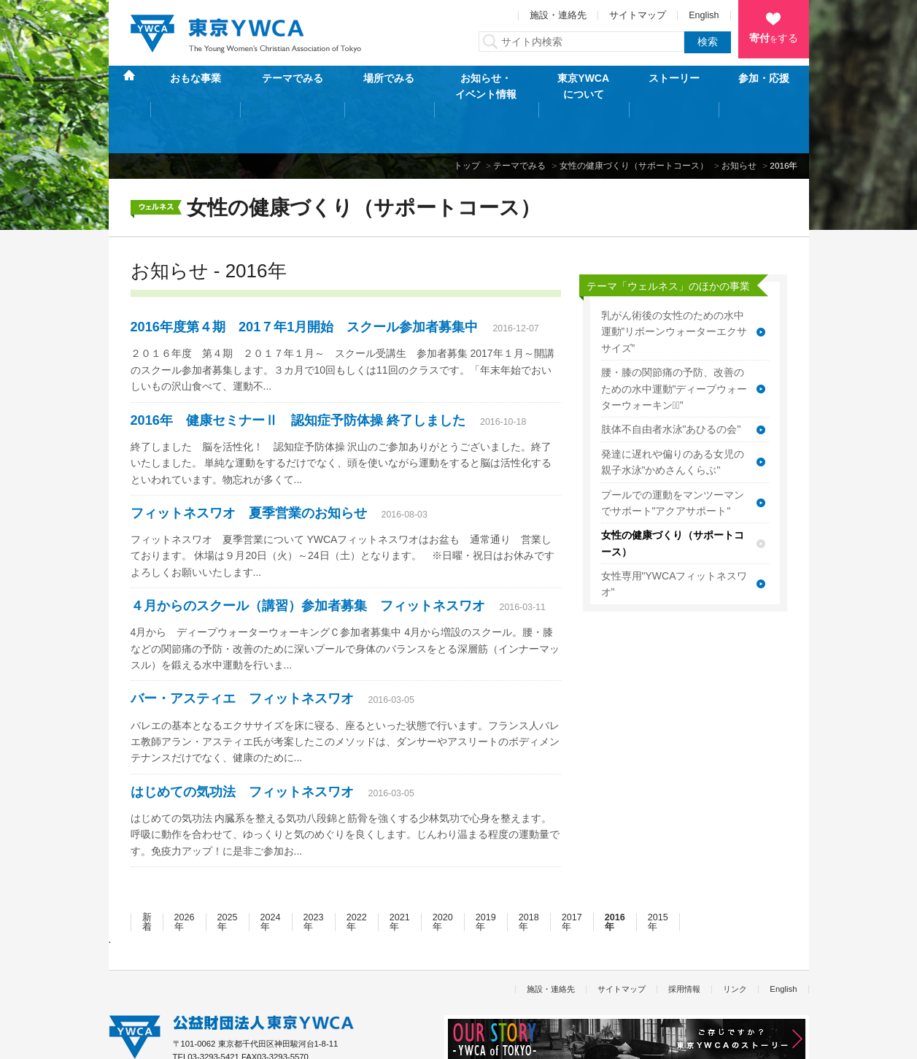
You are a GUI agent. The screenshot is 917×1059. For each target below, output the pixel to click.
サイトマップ (637, 15)
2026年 (184, 876)
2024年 (270, 876)
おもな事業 (195, 86)
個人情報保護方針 (141, 1040)
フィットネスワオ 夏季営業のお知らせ (249, 467)
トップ (467, 119)
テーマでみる (292, 86)
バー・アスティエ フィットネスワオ (242, 652)
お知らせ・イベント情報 (485, 86)
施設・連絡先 (558, 15)
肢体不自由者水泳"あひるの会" (671, 383)
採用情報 (684, 942)
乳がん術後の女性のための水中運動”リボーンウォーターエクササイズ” (674, 285)
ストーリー (674, 86)
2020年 (443, 876)
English (704, 15)
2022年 (357, 876)
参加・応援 (763, 86)
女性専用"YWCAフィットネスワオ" (674, 538)
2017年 (572, 876)
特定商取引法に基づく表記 (244, 1040)
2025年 (227, 876)
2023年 (313, 876)
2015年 (658, 876)
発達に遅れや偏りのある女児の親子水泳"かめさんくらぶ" (672, 416)
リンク (735, 942)
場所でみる (388, 86)
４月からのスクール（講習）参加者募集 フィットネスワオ (308, 559)
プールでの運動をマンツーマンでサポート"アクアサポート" (672, 456)
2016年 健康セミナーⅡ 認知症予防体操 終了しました (298, 373)
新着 (147, 876)
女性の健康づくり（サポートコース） (634, 119)
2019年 (486, 876)
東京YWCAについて (583, 86)
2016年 (615, 876)
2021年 (400, 876)
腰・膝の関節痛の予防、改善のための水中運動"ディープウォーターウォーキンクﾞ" (674, 342)
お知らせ (739, 119)
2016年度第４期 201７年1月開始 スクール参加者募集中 (305, 281)
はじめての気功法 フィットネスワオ (242, 746)
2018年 (529, 876)
